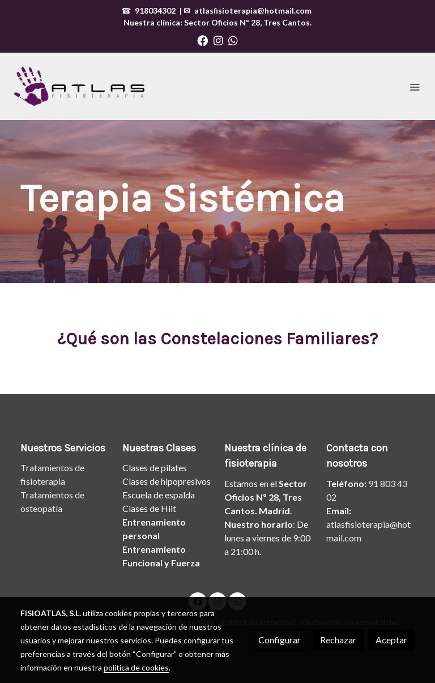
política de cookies (136, 667)
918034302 (155, 10)
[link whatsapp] (233, 40)
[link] (79, 86)
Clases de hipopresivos (166, 481)
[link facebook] (202, 40)
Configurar (279, 639)
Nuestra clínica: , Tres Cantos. (217, 22)
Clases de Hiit (149, 508)
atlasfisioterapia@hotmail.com (253, 10)
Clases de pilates (154, 467)
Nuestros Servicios (62, 448)
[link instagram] (218, 40)
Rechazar (338, 639)
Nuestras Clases (159, 448)
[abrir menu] (414, 86)
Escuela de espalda (158, 494)
